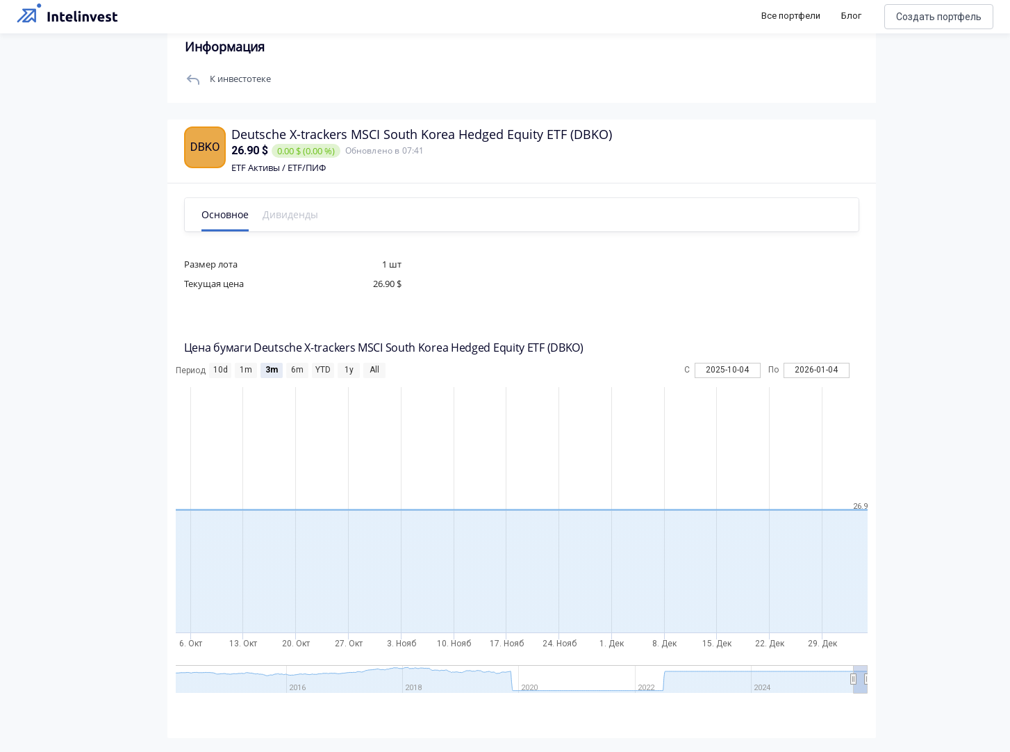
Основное (229, 214)
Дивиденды (294, 214)
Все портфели (790, 15)
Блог (851, 15)
